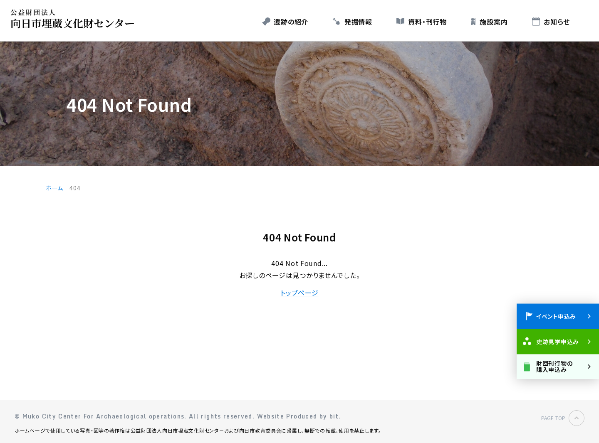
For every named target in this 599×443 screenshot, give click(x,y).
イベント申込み (556, 316)
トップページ (299, 293)
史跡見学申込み (557, 341)
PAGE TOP (553, 417)
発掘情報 (358, 22)
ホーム (54, 188)
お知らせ (557, 22)
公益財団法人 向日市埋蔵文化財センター (74, 18)
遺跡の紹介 (291, 22)
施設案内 (493, 22)
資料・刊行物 (427, 22)
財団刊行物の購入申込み (554, 366)
